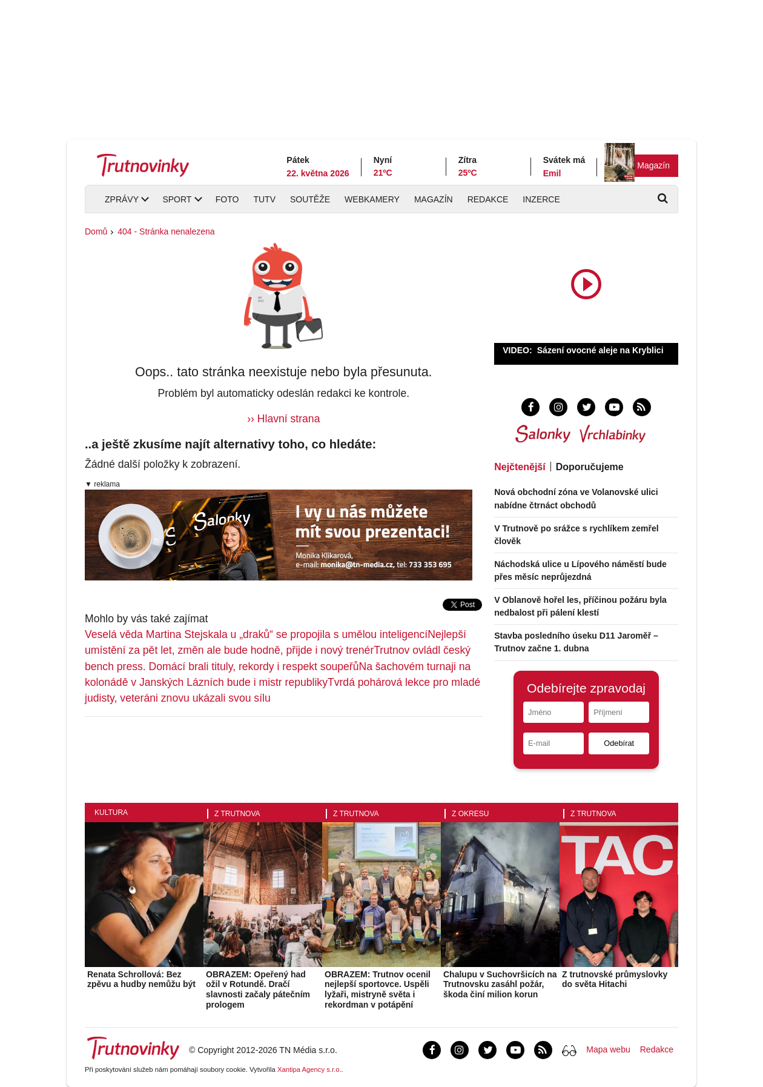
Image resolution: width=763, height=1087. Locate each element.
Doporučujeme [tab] (590, 467)
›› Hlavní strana (283, 419)
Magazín (653, 165)
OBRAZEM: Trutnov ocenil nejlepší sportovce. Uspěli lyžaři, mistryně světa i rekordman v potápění (378, 989)
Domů (96, 231)
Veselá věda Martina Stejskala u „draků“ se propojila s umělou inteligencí (256, 634)
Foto (227, 199)
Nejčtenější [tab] (519, 467)
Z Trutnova (237, 813)
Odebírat (619, 743)
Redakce (488, 199)
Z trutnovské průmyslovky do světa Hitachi (614, 979)
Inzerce (541, 199)
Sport (176, 199)
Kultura (111, 812)
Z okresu (470, 813)
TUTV (264, 199)
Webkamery (372, 199)
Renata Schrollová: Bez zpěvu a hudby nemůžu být (141, 979)
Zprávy (122, 199)
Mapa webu (608, 1049)
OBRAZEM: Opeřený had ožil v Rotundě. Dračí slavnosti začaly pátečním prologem (258, 989)
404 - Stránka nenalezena (165, 231)
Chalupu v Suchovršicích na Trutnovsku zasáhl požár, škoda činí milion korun (500, 984)
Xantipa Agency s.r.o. (309, 1069)
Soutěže (310, 199)
